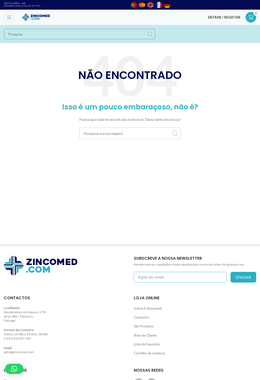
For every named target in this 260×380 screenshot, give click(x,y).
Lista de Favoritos (146, 340)
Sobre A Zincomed (146, 308)
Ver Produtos (143, 324)
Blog (7, 375)
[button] (14, 369)
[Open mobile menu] (9, 17)
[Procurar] (79, 34)
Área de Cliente (144, 332)
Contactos (141, 316)
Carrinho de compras (148, 348)
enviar (243, 277)
